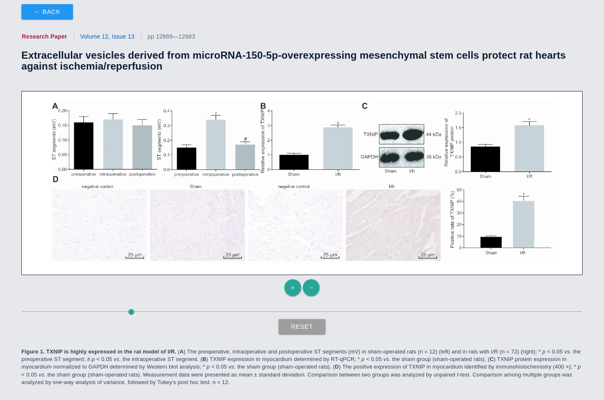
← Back (47, 11)
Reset (302, 326)
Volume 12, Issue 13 (107, 36)
